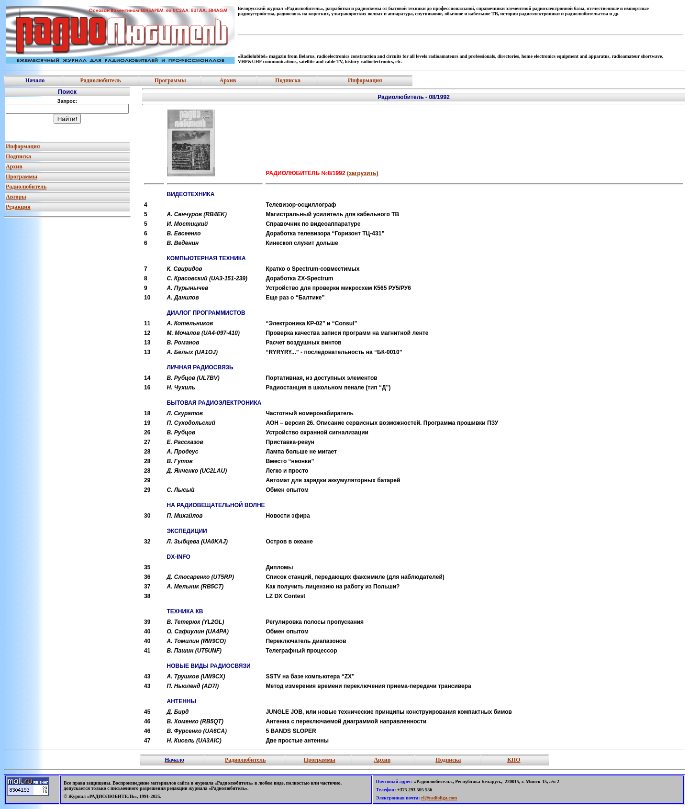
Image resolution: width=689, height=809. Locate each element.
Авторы (16, 196)
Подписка (287, 80)
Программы (170, 80)
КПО (513, 759)
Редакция (18, 206)
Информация (365, 80)
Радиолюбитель (100, 80)
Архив (228, 80)
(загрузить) (362, 173)
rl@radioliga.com (439, 797)
